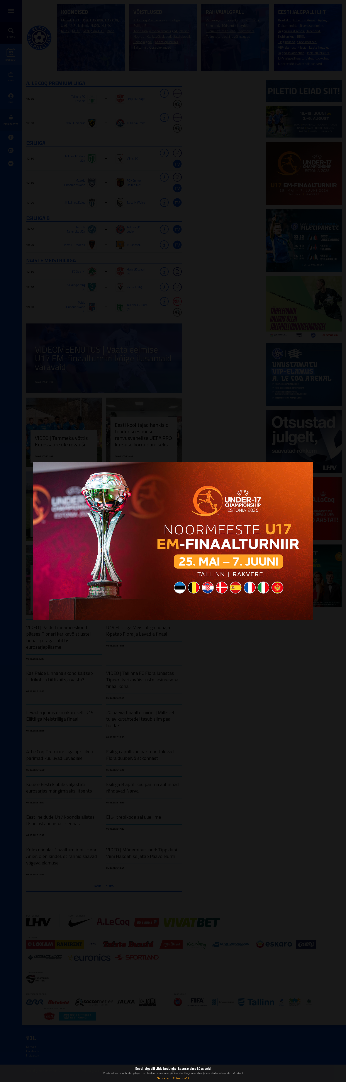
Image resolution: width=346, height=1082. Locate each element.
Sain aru (163, 1078)
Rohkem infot (181, 1078)
